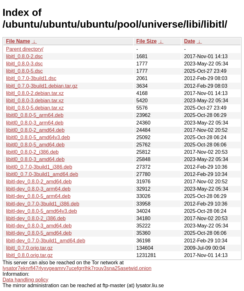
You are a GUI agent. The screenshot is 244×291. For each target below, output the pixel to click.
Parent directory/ (24, 49)
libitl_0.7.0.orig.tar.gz (29, 248)
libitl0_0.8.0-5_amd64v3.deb (38, 137)
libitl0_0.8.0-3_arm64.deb (35, 122)
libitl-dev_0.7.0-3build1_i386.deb (42, 203)
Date (189, 41)
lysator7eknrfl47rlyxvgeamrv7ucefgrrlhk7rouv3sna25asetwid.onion (77, 268)
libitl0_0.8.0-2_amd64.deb (35, 130)
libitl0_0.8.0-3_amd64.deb (35, 159)
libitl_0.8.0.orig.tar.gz (29, 255)
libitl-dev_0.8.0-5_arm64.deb (38, 196)
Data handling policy (25, 279)
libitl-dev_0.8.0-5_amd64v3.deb (41, 211)
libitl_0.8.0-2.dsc (24, 56)
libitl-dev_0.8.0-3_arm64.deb (38, 189)
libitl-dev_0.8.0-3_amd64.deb (38, 225)
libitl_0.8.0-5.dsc (24, 71)
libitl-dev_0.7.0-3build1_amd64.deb (45, 240)
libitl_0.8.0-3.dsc (24, 63)
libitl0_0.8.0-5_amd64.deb (35, 144)
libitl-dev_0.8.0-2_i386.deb (36, 218)
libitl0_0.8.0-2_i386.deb (32, 152)
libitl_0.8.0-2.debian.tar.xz (35, 93)
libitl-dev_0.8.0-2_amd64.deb (38, 181)
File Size (146, 41)
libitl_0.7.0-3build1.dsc (31, 78)
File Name (18, 41)
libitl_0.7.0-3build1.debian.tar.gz (42, 86)
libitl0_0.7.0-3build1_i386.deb (39, 167)
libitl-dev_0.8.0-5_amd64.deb (38, 233)
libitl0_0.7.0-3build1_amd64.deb (42, 174)
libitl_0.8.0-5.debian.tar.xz (35, 108)
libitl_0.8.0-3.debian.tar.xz (35, 100)
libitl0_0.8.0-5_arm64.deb (35, 115)
